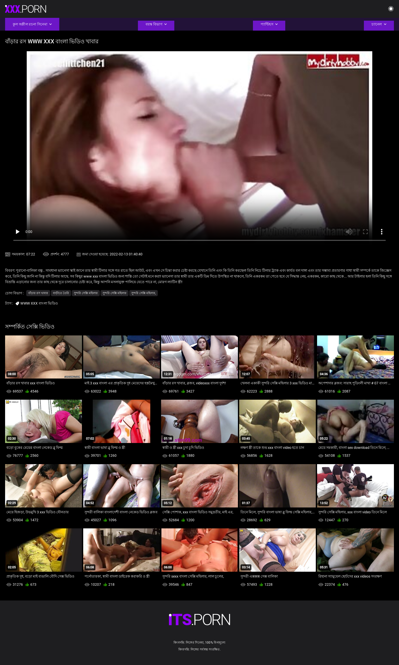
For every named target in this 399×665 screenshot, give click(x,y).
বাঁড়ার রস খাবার (38, 293)
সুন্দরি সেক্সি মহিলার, (143, 293)
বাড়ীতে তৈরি (61, 293)
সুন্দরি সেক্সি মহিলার (86, 293)
